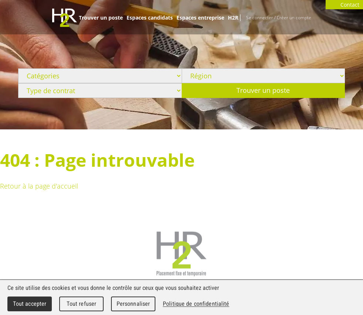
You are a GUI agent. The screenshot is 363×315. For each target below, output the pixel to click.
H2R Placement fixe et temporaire (181, 254)
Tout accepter (30, 303)
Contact (344, 4)
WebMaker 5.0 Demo (64, 18)
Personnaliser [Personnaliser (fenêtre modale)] (133, 303)
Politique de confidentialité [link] (196, 303)
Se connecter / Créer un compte (278, 17)
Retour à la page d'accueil (39, 186)
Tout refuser (82, 303)
